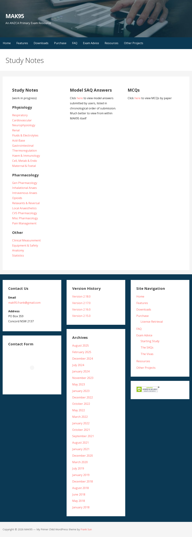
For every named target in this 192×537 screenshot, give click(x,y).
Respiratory (20, 115)
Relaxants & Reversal (26, 203)
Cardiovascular (22, 120)
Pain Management (24, 223)
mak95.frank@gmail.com (24, 303)
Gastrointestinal (22, 146)
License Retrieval (152, 322)
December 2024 (82, 358)
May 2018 (78, 501)
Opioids (17, 198)
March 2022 (80, 417)
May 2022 (78, 410)
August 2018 (80, 488)
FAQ (74, 43)
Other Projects (133, 43)
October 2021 (81, 430)
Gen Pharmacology (24, 183)
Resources (111, 43)
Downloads (41, 43)
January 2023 (80, 391)
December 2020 (82, 456)
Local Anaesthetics (24, 208)
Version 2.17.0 (81, 303)
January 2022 (80, 423)
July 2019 (78, 468)
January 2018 (80, 507)
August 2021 (80, 443)
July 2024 (78, 365)
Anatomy (18, 250)
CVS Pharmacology (24, 213)
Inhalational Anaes (24, 188)
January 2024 (80, 371)
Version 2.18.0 (81, 296)
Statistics (18, 255)
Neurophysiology (23, 125)
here (80, 98)
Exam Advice (91, 43)
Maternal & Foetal (24, 166)
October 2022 (81, 404)
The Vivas (147, 354)
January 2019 (80, 475)
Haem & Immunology (26, 156)
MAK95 (14, 16)
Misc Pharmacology (25, 218)
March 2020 (80, 462)
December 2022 (82, 397)
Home (7, 43)
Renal (16, 130)
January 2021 (80, 449)
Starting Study (150, 341)
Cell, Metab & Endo (24, 161)
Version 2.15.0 (81, 316)
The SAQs (147, 347)
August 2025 (80, 345)
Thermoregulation (24, 150)
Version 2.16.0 (81, 309)
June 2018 (78, 494)
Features (22, 43)
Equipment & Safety (25, 245)
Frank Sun (86, 529)
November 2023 (82, 378)
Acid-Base (18, 140)
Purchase (60, 43)
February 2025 (81, 352)
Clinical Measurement (26, 240)
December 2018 (82, 481)
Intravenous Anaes (24, 193)
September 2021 (83, 436)
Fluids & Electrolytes (25, 135)
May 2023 (78, 384)
